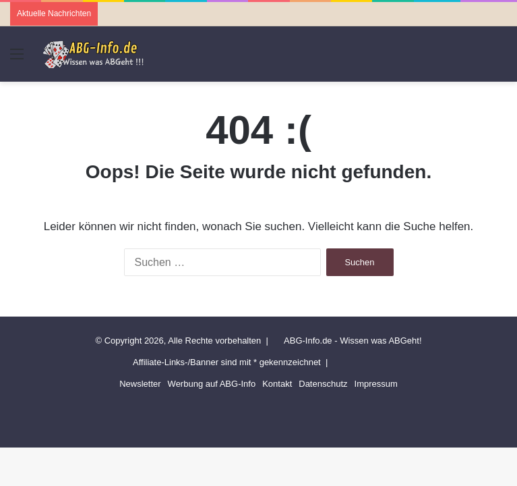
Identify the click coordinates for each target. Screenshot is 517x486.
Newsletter (139, 384)
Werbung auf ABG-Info (212, 384)
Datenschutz (323, 384)
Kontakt (277, 384)
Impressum (376, 384)
